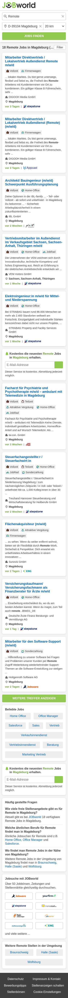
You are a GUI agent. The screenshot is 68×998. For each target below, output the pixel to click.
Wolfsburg (34, 866)
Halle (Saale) (13, 866)
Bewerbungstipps (15, 985)
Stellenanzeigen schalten (48, 985)
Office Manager (48, 716)
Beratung (53, 744)
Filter (60, 47)
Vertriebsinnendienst (22, 744)
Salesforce (15, 725)
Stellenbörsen (16, 991)
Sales (36, 725)
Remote (12, 47)
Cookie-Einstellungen (47, 991)
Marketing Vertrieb (34, 754)
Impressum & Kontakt (46, 978)
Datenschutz (16, 978)
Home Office (18, 716)
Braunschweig (47, 862)
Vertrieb (54, 725)
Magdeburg (39, 47)
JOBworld (35, 817)
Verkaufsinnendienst (34, 735)
